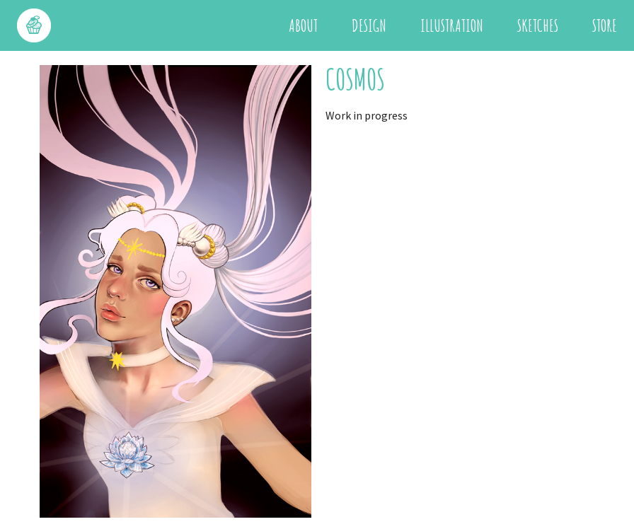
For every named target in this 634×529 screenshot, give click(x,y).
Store (604, 25)
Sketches (537, 25)
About (303, 25)
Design (369, 25)
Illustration (451, 25)
